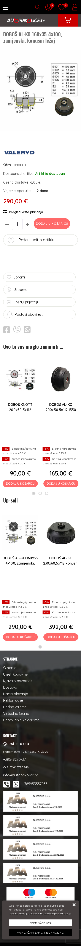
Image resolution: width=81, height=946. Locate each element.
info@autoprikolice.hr (20, 775)
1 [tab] (33, 493)
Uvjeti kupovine (15, 674)
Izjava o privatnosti (18, 681)
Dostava (10, 687)
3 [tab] (46, 493)
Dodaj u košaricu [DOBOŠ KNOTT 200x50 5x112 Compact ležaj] (20, 484)
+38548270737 (14, 759)
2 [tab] (40, 493)
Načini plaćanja (15, 694)
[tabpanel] (20, 423)
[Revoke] (40, 932)
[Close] (40, 922)
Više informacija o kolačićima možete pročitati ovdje (40, 913)
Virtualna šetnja (16, 713)
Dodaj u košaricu (52, 223)
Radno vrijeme (15, 707)
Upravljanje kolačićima (21, 720)
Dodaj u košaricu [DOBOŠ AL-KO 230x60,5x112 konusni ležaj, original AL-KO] (61, 637)
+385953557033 (34, 784)
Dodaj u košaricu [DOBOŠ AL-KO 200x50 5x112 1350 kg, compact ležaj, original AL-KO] (61, 484)
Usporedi (17, 289)
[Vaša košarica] (67, 23)
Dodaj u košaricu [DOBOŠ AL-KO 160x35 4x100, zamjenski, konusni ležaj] (20, 637)
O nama (9, 668)
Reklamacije (13, 700)
